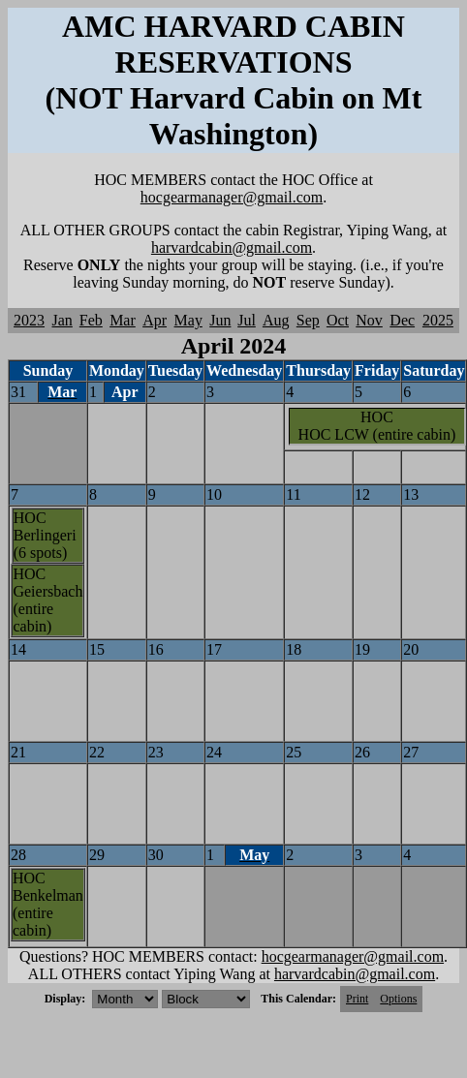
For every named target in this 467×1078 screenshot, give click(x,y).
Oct (338, 320)
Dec (402, 320)
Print (357, 998)
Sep (308, 320)
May (188, 320)
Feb (91, 320)
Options (398, 998)
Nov (369, 320)
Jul (246, 320)
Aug (276, 320)
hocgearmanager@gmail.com (231, 197)
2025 (437, 320)
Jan (62, 320)
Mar (122, 320)
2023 (29, 320)
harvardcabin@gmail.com (231, 247)
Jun (220, 320)
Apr (154, 320)
